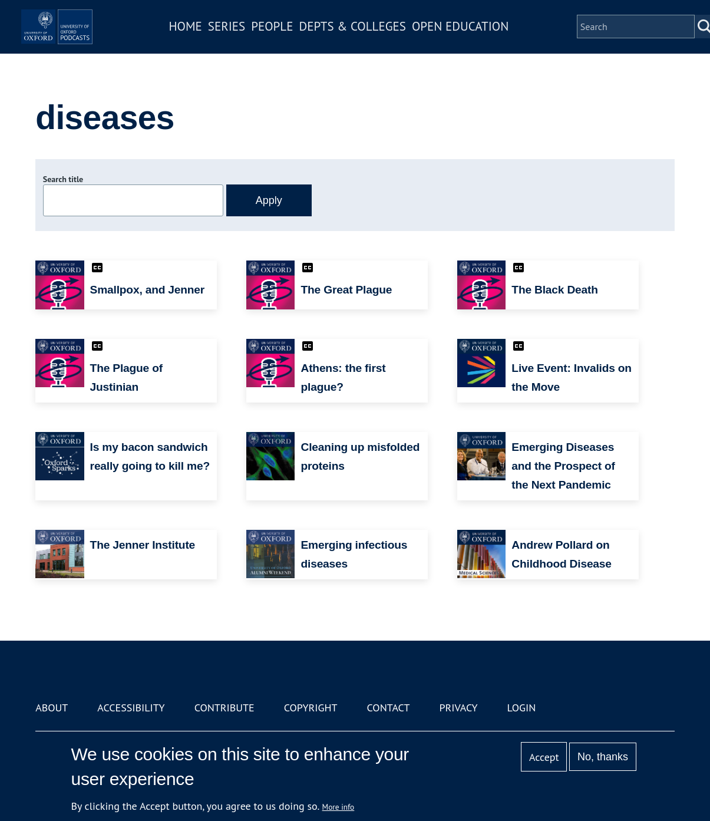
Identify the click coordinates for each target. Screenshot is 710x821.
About (51, 707)
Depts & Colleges (387, 43)
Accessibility (130, 707)
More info (338, 807)
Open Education (495, 43)
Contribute (224, 707)
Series (261, 43)
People (307, 43)
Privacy (458, 707)
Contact (388, 707)
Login (521, 707)
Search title (63, 179)
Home (220, 43)
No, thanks (602, 757)
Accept (544, 757)
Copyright (311, 707)
